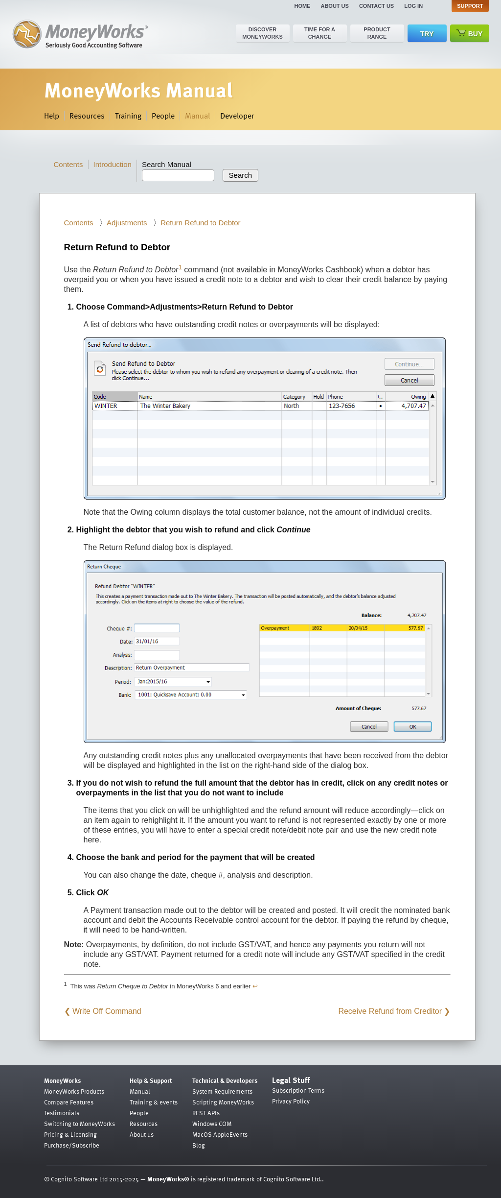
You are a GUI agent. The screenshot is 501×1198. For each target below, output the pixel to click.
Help (51, 115)
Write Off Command (106, 1011)
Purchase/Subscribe (71, 1145)
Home (302, 6)
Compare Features (68, 1102)
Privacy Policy (291, 1101)
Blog (198, 1145)
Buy (469, 33)
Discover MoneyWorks (262, 33)
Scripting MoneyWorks (223, 1102)
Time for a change (319, 33)
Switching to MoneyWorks (79, 1123)
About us (334, 6)
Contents (68, 164)
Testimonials (61, 1113)
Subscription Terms (298, 1090)
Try (426, 34)
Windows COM (211, 1123)
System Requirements (222, 1091)
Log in (413, 6)
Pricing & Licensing (70, 1134)
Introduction (112, 164)
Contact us (376, 6)
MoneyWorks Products (74, 1091)
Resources (87, 115)
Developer (237, 115)
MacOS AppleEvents (220, 1134)
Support (469, 6)
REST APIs (206, 1113)
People (163, 115)
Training (128, 115)
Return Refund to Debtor (200, 222)
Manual (197, 115)
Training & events (154, 1102)
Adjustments (127, 222)
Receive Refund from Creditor (390, 1011)
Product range (377, 33)
